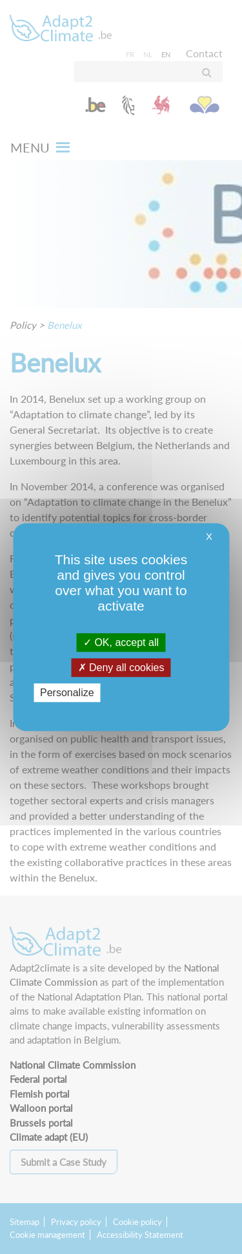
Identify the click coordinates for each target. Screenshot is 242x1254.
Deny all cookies (121, 667)
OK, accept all (121, 642)
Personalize (67, 692)
